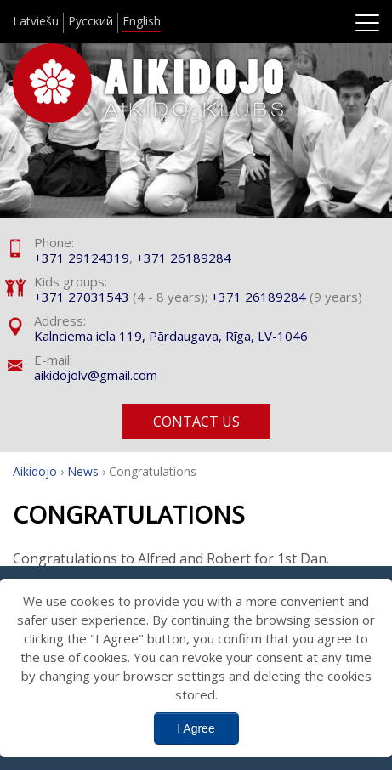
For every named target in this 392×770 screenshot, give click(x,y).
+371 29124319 (81, 257)
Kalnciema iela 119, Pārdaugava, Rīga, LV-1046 (171, 335)
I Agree (195, 728)
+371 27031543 (81, 296)
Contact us (196, 421)
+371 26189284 (183, 257)
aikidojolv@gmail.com (95, 374)
